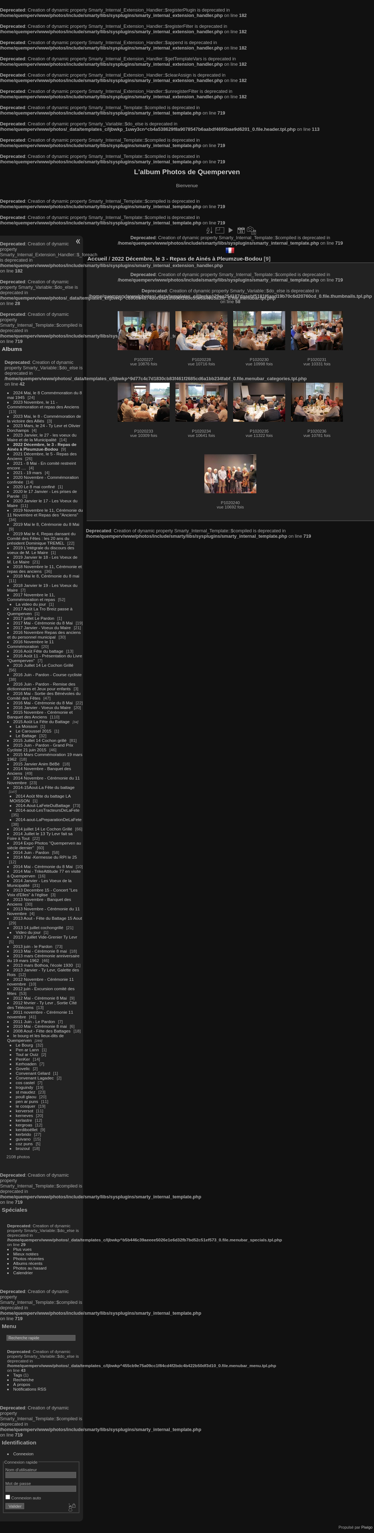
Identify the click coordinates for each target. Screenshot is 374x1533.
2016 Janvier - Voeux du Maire (42, 707)
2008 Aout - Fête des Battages (42, 1031)
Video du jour (28, 932)
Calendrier (23, 1272)
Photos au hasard (30, 1268)
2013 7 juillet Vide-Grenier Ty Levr (45, 937)
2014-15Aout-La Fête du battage (44, 787)
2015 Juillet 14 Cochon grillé (40, 740)
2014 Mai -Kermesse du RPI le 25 (45, 857)
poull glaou (26, 1096)
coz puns (24, 1143)
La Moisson (27, 726)
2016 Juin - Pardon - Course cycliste (47, 674)
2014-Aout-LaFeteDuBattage (43, 805)
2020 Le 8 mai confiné (34, 486)
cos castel (25, 1082)
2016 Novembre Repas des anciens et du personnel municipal (44, 634)
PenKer (23, 1059)
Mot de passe (18, 1483)
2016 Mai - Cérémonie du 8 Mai (43, 702)
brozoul (23, 1148)
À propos (21, 1384)
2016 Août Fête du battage (38, 651)
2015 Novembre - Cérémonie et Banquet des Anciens (40, 714)
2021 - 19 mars (27, 472)
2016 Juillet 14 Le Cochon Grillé (43, 665)
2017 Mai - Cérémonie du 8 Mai (43, 622)
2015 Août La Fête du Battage (41, 721)
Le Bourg (24, 1045)
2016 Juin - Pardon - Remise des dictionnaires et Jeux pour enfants (41, 686)
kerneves (24, 1115)
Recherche (23, 1379)
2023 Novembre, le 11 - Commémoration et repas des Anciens (43, 404)
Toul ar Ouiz (27, 1054)
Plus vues (22, 1249)
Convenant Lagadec (35, 1077)
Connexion (23, 1453)
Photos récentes (28, 1258)
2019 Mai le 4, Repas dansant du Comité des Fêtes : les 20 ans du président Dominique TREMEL (41, 538)
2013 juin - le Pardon (33, 946)
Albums (12, 349)
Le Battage (26, 735)
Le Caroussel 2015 (34, 731)
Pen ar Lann (27, 1049)
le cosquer (25, 1106)
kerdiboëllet (27, 1129)
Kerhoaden (26, 1063)
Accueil (97, 259)
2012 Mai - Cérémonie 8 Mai (40, 998)
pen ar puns (27, 1101)
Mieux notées (26, 1253)
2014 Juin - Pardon (31, 852)
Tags (17, 1375)
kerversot (24, 1110)
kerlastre (24, 1120)
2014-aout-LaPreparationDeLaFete (49, 819)
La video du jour (31, 604)
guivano (23, 1139)
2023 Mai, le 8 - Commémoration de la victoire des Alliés (44, 418)
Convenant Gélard (33, 1073)
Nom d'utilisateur (21, 1469)
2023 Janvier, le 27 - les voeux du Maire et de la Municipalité (42, 437)
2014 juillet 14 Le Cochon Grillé (43, 828)
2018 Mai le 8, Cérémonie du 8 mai (46, 576)
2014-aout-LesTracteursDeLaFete (48, 810)
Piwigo (367, 1527)
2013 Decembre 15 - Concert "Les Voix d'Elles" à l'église (42, 892)
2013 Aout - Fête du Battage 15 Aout (47, 918)
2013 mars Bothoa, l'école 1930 (43, 965)
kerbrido (23, 1134)
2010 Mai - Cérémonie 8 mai (40, 1026)
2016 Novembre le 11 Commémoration (30, 644)
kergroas (24, 1124)
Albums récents (28, 1263)
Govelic (23, 1068)
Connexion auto (23, 1497)
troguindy (24, 1087)
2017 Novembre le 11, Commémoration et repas (31, 597)
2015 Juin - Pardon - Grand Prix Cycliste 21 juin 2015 (40, 747)
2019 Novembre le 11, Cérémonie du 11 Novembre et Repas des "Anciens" (45, 512)
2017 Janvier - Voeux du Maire (42, 627)
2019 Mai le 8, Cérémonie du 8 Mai (46, 524)
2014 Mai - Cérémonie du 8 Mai (43, 866)
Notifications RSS (30, 1389)
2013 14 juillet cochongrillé (39, 927)
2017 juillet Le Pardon (34, 618)
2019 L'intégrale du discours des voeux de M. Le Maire (40, 550)
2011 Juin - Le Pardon (34, 1021)
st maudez (25, 1092)
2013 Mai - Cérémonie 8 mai (40, 951)
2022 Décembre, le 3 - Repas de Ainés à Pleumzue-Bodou (42, 446)
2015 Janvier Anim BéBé (36, 763)
